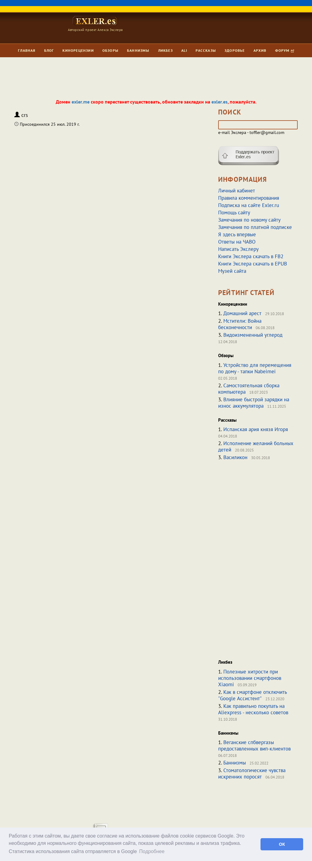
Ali (184, 50)
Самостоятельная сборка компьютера (248, 388)
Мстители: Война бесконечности (239, 324)
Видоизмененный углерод (252, 335)
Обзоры (110, 50)
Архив (260, 50)
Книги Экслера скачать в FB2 (250, 256)
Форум (284, 50)
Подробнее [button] (152, 851)
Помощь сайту (234, 212)
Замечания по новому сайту (249, 219)
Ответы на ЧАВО (237, 241)
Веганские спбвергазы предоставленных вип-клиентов (254, 745)
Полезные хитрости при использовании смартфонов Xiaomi (249, 678)
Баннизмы (138, 50)
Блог (49, 50)
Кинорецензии (78, 50)
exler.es (219, 102)
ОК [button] (282, 844)
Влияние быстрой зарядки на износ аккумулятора (253, 402)
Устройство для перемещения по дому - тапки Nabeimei (254, 368)
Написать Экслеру (238, 249)
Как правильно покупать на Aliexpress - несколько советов (253, 709)
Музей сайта (232, 271)
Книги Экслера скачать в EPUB (252, 263)
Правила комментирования (248, 198)
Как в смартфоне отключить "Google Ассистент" (252, 695)
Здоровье (235, 50)
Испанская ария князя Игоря (255, 429)
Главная (26, 50)
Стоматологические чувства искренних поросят (251, 773)
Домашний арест (242, 313)
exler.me (81, 102)
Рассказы (206, 50)
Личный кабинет (236, 190)
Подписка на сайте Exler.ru (248, 205)
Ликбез (165, 50)
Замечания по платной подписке (255, 227)
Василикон (235, 457)
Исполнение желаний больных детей (255, 446)
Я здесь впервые (237, 234)
